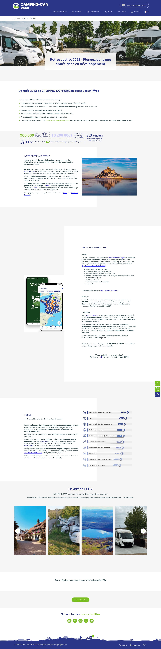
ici (101, 357)
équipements (29, 445)
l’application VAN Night (116, 258)
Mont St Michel (29, 171)
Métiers (110, 12)
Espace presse (135, 645)
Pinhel (47, 186)
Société (137, 12)
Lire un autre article (80, 600)
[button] (143, 531)
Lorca (65, 193)
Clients (123, 12)
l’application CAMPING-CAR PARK (58, 120)
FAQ (144, 645)
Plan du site (123, 645)
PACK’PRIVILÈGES (92, 315)
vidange (44, 441)
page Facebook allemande (109, 291)
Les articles (19, 18)
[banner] (30, 6)
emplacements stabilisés (33, 453)
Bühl (35, 188)
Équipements (94, 12)
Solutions (78, 12)
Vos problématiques (60, 12)
